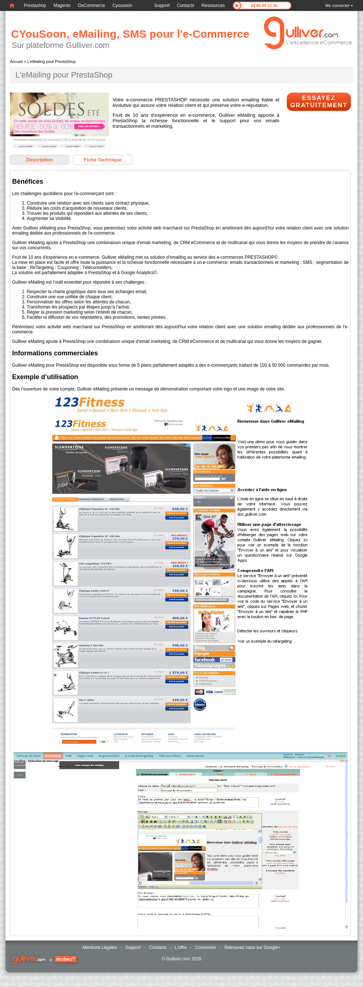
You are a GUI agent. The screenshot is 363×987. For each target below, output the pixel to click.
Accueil (16, 61)
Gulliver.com (178, 958)
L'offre (181, 947)
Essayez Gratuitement (318, 101)
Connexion (205, 947)
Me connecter (337, 5)
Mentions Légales (99, 947)
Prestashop (35, 5)
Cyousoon (122, 5)
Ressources (213, 5)
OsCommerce (91, 5)
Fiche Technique (102, 159)
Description (39, 159)
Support (161, 5)
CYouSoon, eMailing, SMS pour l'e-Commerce (130, 34)
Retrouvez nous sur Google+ (252, 947)
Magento (62, 5)
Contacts (185, 5)
